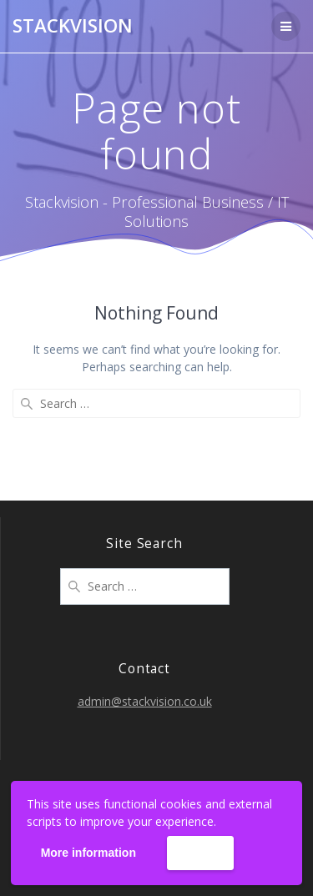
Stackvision (73, 26)
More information (88, 852)
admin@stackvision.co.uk (145, 701)
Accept (200, 853)
